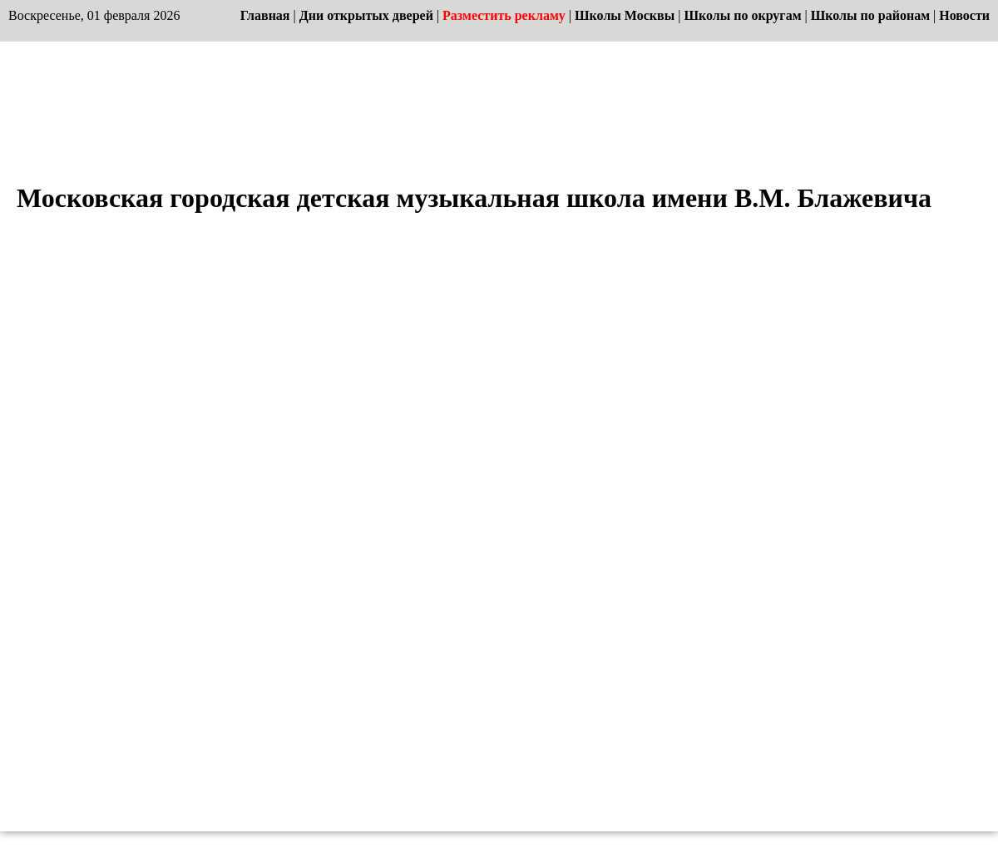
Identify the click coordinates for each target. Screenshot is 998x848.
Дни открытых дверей (366, 15)
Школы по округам (742, 15)
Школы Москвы (624, 15)
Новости (964, 15)
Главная (265, 15)
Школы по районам (870, 15)
